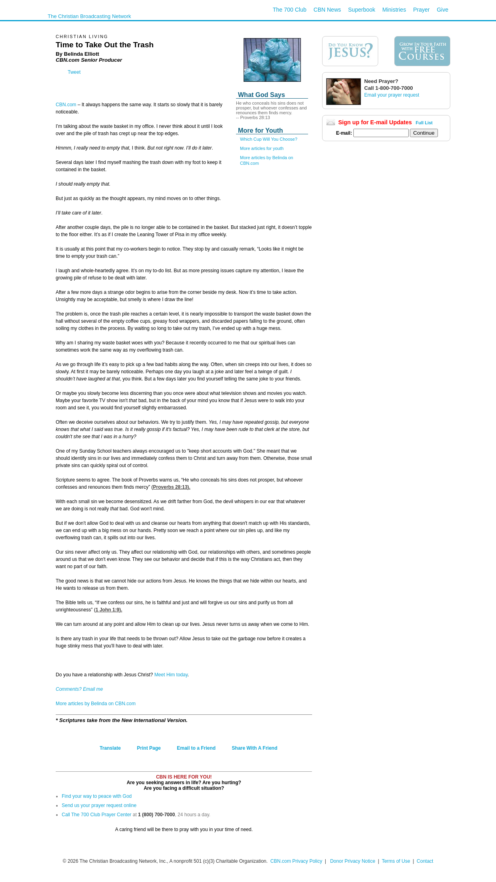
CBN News (327, 9)
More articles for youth (262, 148)
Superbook (361, 9)
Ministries (394, 9)
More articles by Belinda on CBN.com (95, 703)
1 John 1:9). (108, 610)
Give (442, 9)
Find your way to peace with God (97, 796)
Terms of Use (396, 861)
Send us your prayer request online (99, 805)
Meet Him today (171, 675)
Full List (424, 122)
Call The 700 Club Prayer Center (96, 814)
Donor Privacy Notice (352, 861)
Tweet (74, 72)
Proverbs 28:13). (171, 487)
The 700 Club (289, 9)
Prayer (421, 9)
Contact (425, 861)
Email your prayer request (391, 95)
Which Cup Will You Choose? (268, 139)
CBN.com (66, 104)
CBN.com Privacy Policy (296, 861)
